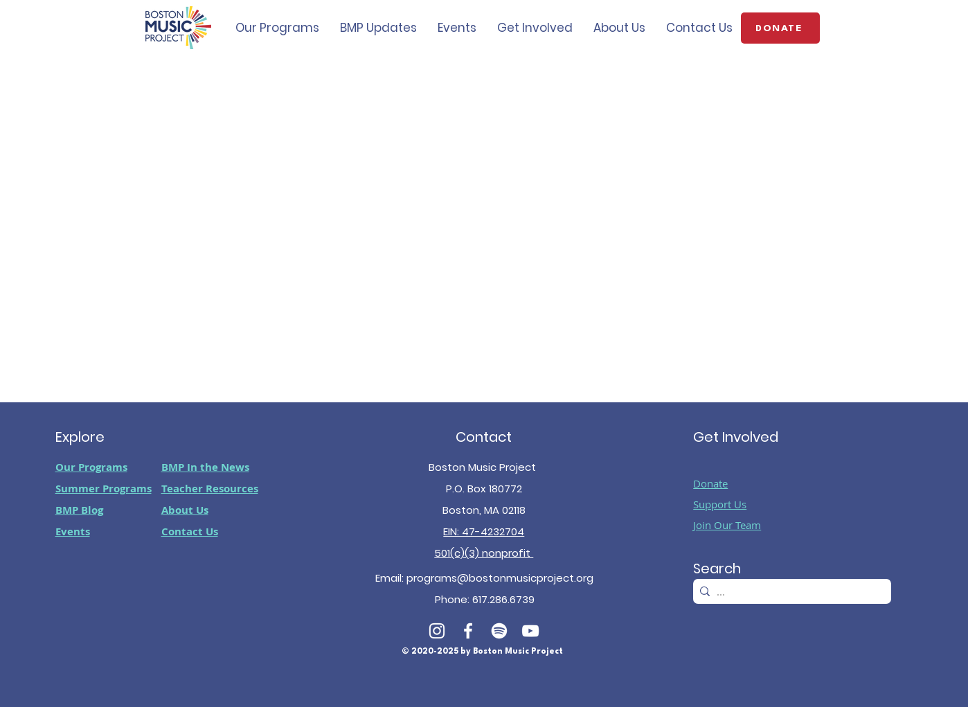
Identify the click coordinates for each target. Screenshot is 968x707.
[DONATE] (780, 28)
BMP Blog (79, 510)
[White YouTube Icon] (530, 630)
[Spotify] (499, 630)
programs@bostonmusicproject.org (499, 578)
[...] (789, 592)
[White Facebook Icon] (468, 630)
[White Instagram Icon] (437, 630)
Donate (710, 483)
